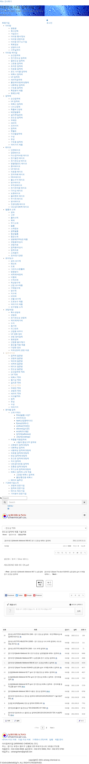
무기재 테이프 (17, 199)
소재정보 (14, 228)
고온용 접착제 (17, 63)
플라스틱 (14, 218)
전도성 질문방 (17, 369)
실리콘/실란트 (17, 115)
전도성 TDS (16, 385)
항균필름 (14, 234)
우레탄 (13, 120)
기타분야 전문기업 (18, 494)
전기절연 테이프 (18, 158)
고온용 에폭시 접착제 (25, 475)
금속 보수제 (16, 261)
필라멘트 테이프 (18, 196)
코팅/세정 (9, 310)
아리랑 (8, 25)
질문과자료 (10, 353)
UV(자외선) (21, 418)
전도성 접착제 (17, 117)
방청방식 (14, 272)
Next (52, 728)
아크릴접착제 (16, 134)
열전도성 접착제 (18, 61)
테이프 (8, 147)
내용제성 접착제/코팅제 (21, 450)
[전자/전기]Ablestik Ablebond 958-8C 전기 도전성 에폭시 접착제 (28, 541)
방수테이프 (15, 182)
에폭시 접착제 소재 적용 (21, 472)
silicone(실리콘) (22, 429)
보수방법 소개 (17, 307)
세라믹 (13, 123)
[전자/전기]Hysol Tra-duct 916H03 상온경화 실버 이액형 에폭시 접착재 (34, 667)
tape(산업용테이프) (24, 420)
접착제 (8, 96)
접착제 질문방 (17, 356)
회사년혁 (14, 31)
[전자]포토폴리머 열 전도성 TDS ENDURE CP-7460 (27, 708)
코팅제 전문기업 (18, 485)
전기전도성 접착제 (18, 58)
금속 (13, 212)
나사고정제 (15, 107)
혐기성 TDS (16, 380)
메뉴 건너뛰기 (6, 1)
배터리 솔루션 (17, 480)
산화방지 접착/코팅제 (20, 445)
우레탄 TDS (16, 388)
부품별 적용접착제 (18, 439)
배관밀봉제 (15, 112)
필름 (13, 226)
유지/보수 (9, 258)
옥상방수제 (15, 282)
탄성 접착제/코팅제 (19, 456)
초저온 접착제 (17, 66)
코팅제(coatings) (23, 437)
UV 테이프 (15, 169)
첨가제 (13, 326)
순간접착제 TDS (18, 372)
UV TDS (14, 374)
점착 (13, 399)
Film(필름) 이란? (23, 415)
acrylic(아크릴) (22, 431)
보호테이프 (15, 193)
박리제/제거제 (17, 320)
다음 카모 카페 (24, 739)
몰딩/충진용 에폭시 (24, 477)
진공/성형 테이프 (18, 204)
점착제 (13, 128)
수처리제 (14, 280)
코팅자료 (14, 245)
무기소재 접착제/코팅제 (21, 469)
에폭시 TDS (16, 377)
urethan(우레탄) (23, 426)
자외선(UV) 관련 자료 (20, 350)
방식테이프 (15, 201)
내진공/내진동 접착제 (20, 464)
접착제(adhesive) (23, 434)
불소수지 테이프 (18, 180)
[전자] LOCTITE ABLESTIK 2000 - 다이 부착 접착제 (27, 649)
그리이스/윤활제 (18, 269)
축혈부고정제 (16, 109)
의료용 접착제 (17, 69)
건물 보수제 (16, 299)
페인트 (13, 264)
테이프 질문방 (17, 366)
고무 (13, 215)
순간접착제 (15, 55)
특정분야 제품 (17, 90)
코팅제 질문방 (17, 358)
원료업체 (14, 339)
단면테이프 (15, 150)
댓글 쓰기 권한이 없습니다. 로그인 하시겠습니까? (34, 609)
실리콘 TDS (16, 383)
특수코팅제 (15, 312)
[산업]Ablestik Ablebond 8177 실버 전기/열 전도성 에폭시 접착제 (31, 672)
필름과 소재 (10, 209)
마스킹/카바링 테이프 (20, 155)
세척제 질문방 (17, 364)
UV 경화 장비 (16, 334)
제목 (35, 629)
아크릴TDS (15, 396)
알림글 (13, 28)
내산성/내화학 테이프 (20, 207)
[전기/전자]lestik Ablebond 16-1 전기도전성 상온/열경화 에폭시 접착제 (33, 653)
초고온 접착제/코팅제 (20, 458)
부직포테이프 (16, 185)
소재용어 (14, 253)
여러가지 (14, 407)
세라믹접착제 (16, 80)
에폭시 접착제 (17, 74)
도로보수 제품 (17, 301)
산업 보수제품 (17, 285)
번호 (4, 629)
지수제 (13, 293)
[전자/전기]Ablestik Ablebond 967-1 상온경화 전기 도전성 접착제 (31, 658)
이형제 (13, 277)
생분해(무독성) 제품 (19, 239)
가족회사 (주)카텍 (39, 739)
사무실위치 (15, 50)
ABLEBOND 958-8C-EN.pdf (16, 565)
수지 (13, 323)
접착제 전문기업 (18, 488)
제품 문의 (59, 739)
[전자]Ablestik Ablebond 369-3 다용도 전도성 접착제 (27, 691)
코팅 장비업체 (17, 337)
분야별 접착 (10, 410)
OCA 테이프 (16, 177)
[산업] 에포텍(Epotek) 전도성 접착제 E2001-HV (25, 703)
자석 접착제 (16, 461)
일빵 (51, 739)
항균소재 (14, 237)
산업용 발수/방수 (18, 342)
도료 (13, 266)
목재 (13, 220)
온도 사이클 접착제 (19, 71)
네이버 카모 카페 (9, 739)
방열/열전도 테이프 (19, 163)
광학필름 (14, 231)
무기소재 (14, 223)
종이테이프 (15, 166)
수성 (13, 136)
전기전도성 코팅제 (18, 318)
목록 (7, 721)
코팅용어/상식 (17, 242)
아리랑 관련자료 (18, 39)
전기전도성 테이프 (18, 161)
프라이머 (14, 126)
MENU (10, 506)
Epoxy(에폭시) (22, 423)
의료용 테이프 (17, 172)
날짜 (75, 629)
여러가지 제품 (17, 145)
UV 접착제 (15, 77)
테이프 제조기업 (18, 491)
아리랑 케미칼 (11, 53)
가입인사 (14, 34)
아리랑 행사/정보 (18, 36)
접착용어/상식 (17, 247)
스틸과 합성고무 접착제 (26, 442)
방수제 (13, 291)
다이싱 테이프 (17, 191)
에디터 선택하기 (76, 604)
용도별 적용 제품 (18, 345)
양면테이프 (15, 153)
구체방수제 (15, 288)
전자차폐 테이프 (18, 174)
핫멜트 (13, 131)
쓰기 (81, 721)
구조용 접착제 (17, 88)
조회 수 (83, 629)
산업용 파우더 (17, 331)
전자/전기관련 (17, 255)
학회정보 (14, 44)
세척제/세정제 (17, 274)
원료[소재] (15, 93)
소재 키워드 (16, 412)
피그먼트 (14, 328)
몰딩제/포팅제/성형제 (20, 82)
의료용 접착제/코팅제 (20, 453)
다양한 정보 (16, 347)
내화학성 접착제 (18, 85)
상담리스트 (15, 47)
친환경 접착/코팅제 (19, 466)
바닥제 (13, 296)
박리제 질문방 (17, 361)
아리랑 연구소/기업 (19, 42)
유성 (13, 139)
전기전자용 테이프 (18, 188)
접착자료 (14, 250)
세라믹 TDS (16, 393)
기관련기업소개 (12, 483)
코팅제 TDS (16, 391)
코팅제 (13, 315)
